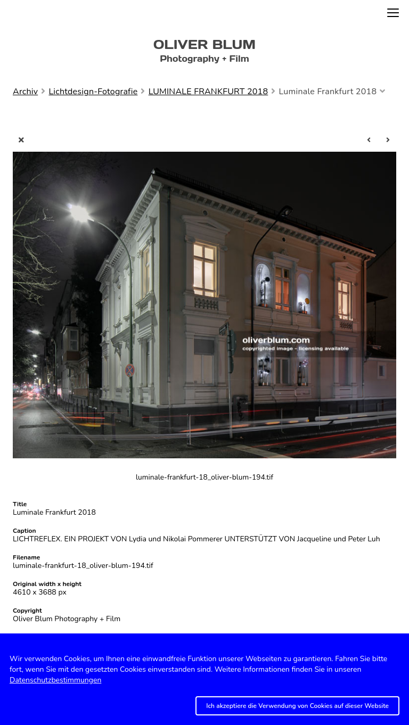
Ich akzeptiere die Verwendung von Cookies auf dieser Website (297, 706)
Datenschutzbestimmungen (55, 680)
